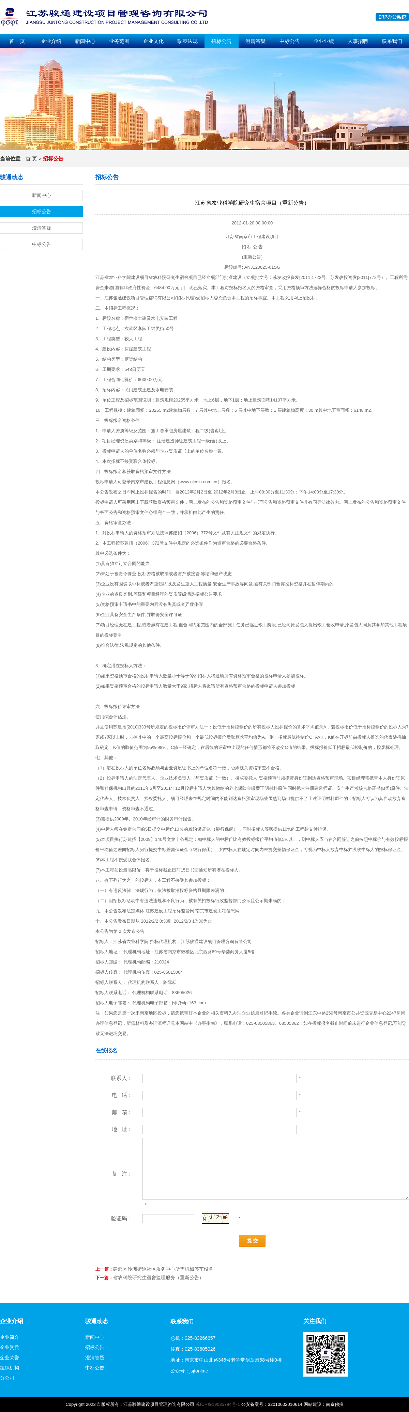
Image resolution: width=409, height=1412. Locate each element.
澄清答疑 (255, 41)
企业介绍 (51, 41)
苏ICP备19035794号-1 (218, 1404)
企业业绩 (324, 41)
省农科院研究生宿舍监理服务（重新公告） (158, 1277)
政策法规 (187, 41)
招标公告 (221, 41)
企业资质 (9, 1347)
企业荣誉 (9, 1357)
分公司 (7, 1378)
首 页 (16, 41)
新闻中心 (85, 41)
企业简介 (9, 1337)
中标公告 (289, 41)
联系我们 (392, 41)
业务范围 (119, 41)
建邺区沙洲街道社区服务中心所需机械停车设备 (163, 1269)
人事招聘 (358, 41)
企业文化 (153, 41)
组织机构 (9, 1367)
